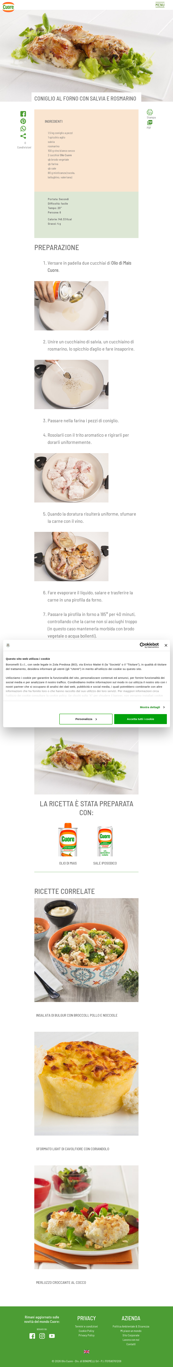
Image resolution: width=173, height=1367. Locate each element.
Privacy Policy (87, 1335)
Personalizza (86, 719)
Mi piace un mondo (131, 1330)
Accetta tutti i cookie (140, 719)
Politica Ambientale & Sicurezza (131, 1326)
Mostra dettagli (150, 707)
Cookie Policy (86, 1330)
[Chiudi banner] (166, 645)
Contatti (131, 1344)
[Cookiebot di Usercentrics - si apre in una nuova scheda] (142, 645)
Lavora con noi (131, 1339)
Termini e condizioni (86, 1326)
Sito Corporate (131, 1335)
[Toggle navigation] (160, 5)
